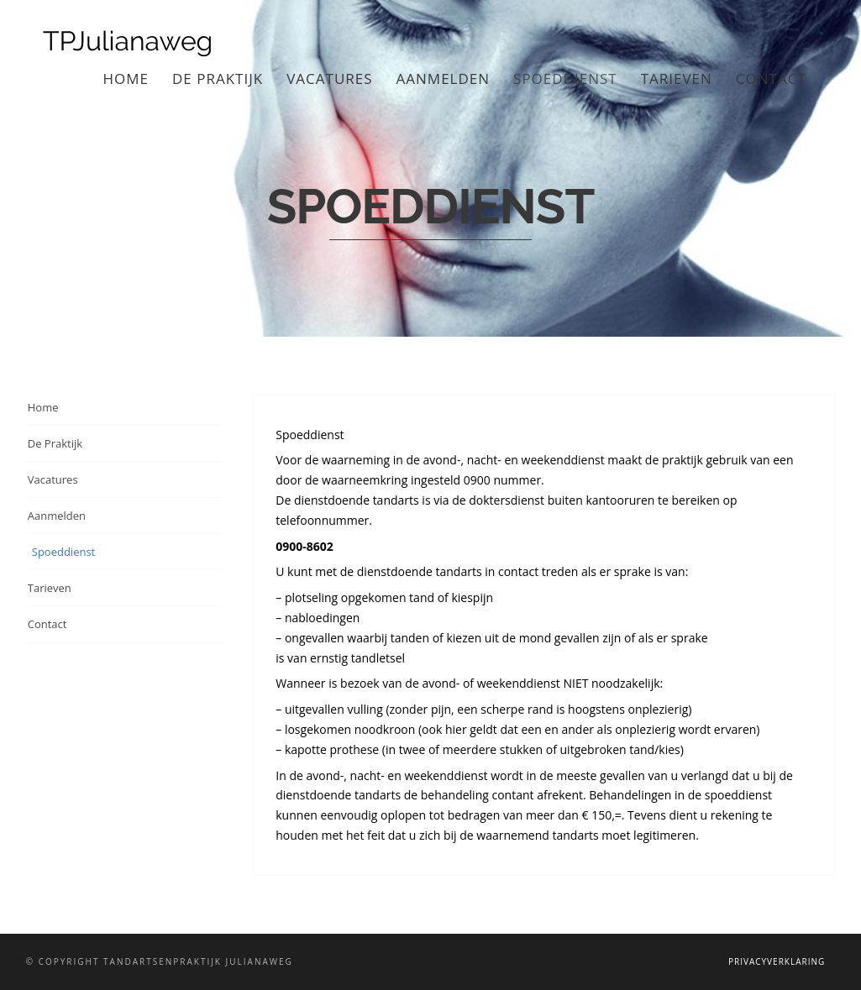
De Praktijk (217, 78)
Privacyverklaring (776, 961)
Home (126, 78)
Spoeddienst (565, 78)
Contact (771, 78)
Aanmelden (443, 78)
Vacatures (329, 78)
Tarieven (676, 78)
